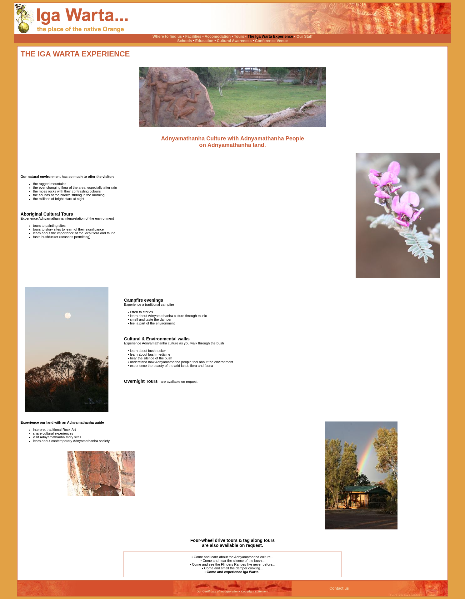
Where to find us (167, 36)
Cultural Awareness (234, 41)
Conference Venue (271, 41)
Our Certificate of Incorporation (217, 591)
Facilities (193, 36)
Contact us (340, 588)
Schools (184, 41)
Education (204, 41)
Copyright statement (254, 591)
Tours (239, 36)
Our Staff (304, 36)
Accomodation (218, 36)
